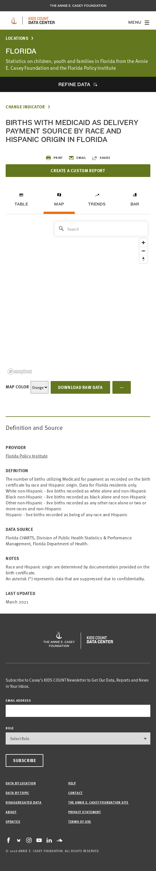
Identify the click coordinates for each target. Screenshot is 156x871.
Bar (135, 204)
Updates (13, 821)
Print (54, 158)
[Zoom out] (143, 251)
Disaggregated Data (24, 802)
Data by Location (21, 783)
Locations (17, 38)
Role (10, 728)
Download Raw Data (80, 387)
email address (18, 700)
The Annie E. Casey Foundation (78, 6)
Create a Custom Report (78, 170)
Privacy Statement (84, 812)
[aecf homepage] (14, 21)
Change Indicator (25, 107)
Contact (75, 793)
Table (21, 204)
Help (72, 783)
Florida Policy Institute (27, 456)
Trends (97, 204)
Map (59, 204)
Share (101, 158)
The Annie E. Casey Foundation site (98, 802)
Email (77, 158)
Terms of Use (79, 821)
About (11, 812)
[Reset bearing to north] (143, 259)
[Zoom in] (143, 242)
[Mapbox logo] (19, 371)
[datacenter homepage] (42, 21)
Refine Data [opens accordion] (74, 84)
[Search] (101, 229)
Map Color (17, 387)
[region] (78, 298)
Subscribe (24, 760)
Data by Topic (17, 793)
